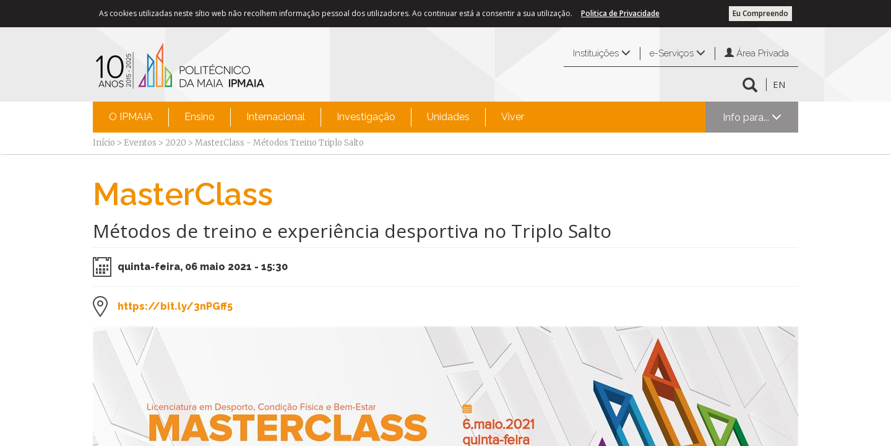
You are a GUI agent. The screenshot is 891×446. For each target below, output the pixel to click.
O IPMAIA (131, 117)
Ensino (199, 117)
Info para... (752, 117)
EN (779, 84)
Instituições (602, 53)
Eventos (140, 143)
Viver (512, 117)
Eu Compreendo (760, 13)
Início (104, 143)
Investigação (366, 117)
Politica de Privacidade (620, 13)
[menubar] (316, 117)
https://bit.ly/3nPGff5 (175, 306)
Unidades (448, 117)
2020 (175, 143)
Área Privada (757, 53)
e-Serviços (677, 53)
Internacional (275, 117)
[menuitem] (130, 117)
